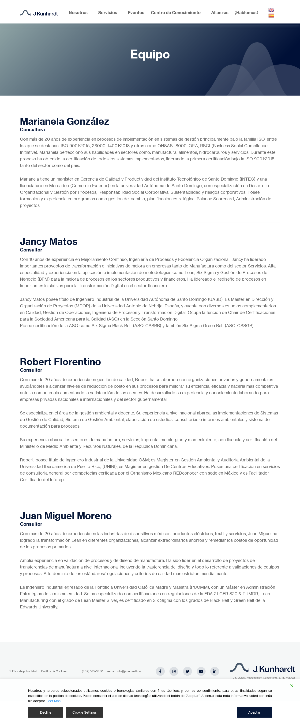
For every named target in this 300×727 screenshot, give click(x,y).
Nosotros (78, 12)
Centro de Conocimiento (176, 12)
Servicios (107, 12)
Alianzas (220, 12)
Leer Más (53, 701)
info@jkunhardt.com (130, 671)
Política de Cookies (54, 671)
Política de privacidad (23, 671)
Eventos (136, 12)
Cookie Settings (84, 712)
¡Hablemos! (246, 12)
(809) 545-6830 (92, 671)
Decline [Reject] (45, 712)
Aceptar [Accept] (254, 712)
